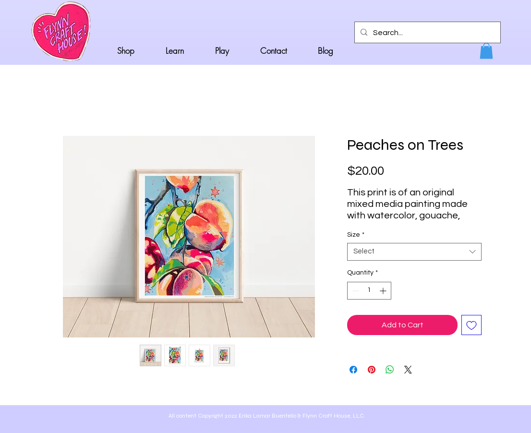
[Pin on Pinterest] (371, 369)
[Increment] (384, 290)
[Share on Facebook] (353, 369)
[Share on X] (408, 369)
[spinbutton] (369, 290)
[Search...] (426, 32)
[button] (486, 51)
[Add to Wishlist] (471, 325)
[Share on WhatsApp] (390, 369)
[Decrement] (355, 290)
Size (355, 234)
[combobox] (414, 252)
